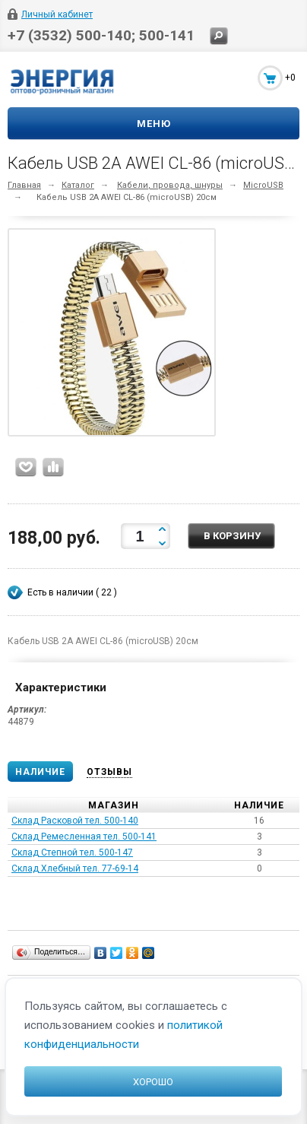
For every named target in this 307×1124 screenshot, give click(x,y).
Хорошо (153, 1081)
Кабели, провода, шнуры (170, 185)
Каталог (78, 185)
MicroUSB (263, 185)
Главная (24, 185)
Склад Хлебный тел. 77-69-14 (74, 868)
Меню (154, 123)
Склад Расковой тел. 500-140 (74, 820)
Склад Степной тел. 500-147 (72, 852)
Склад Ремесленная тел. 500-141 (84, 836)
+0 (290, 77)
